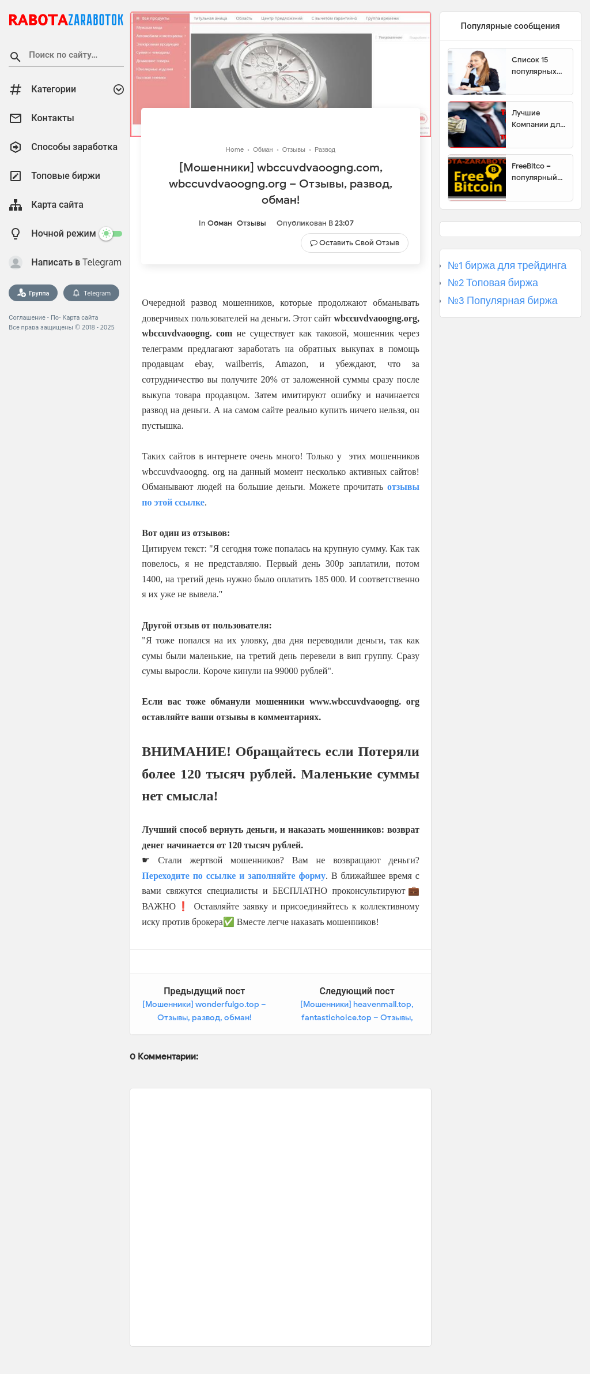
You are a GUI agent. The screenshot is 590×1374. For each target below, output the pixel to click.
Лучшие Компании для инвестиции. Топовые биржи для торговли (538, 119)
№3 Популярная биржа (503, 300)
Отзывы (251, 223)
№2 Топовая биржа (493, 282)
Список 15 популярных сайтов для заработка (534, 66)
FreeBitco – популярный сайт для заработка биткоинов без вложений (538, 172)
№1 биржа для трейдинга (507, 265)
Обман (219, 223)
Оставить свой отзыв (359, 243)
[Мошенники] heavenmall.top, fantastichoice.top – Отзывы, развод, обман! (357, 1017)
